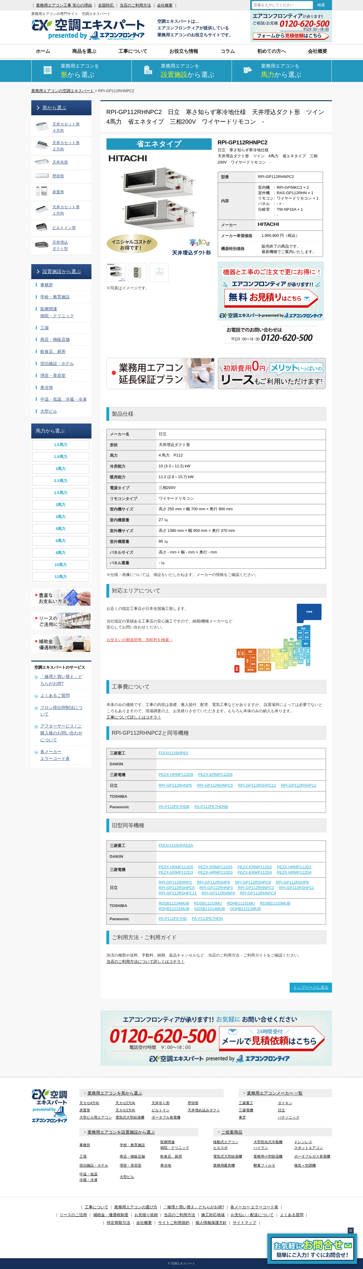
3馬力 (61, 504)
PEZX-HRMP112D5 (176, 867)
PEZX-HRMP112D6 (176, 774)
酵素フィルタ (264, 1165)
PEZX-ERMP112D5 (215, 867)
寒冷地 (46, 387)
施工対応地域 (213, 1215)
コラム (227, 51)
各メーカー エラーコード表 (254, 1207)
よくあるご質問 (55, 695)
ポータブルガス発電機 (312, 1156)
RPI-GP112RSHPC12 (257, 785)
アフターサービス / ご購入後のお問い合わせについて (61, 733)
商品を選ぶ (84, 51)
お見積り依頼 (146, 1215)
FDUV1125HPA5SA (176, 845)
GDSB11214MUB (209, 908)
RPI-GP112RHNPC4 (258, 893)
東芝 (242, 1117)
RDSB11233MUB (275, 903)
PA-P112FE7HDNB (211, 806)
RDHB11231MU (241, 903)
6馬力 (61, 540)
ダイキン (285, 1103)
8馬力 (61, 552)
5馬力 (61, 528)
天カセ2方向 (125, 1103)
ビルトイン (161, 1110)
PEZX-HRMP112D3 (215, 872)
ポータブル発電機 (166, 1117)
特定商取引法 (118, 1222)
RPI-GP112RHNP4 (218, 893)
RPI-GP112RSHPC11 (178, 893)
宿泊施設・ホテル (57, 363)
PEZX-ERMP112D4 (255, 872)
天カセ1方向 (125, 1110)
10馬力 (60, 564)
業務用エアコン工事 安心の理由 (64, 5)
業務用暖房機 (224, 1165)
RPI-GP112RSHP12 (298, 785)
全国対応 (106, 5)
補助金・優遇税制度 (110, 1215)
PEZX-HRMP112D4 (294, 872)
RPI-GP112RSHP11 (296, 887)
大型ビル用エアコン (95, 1117)
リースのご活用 (73, 1215)
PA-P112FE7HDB (174, 806)
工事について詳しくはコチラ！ (133, 717)
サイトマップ (244, 1222)
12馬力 (60, 576)
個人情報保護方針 (211, 1222)
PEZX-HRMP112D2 (294, 867)
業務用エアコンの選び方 (135, 1207)
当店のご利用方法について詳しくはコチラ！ (145, 961)
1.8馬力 (60, 456)
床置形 (84, 1110)
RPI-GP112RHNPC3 (256, 887)
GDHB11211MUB (245, 908)
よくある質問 (291, 1215)
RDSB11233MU (208, 903)
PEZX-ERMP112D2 (255, 867)
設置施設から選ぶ (61, 271)
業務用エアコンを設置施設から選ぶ (121, 1132)
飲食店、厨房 (53, 351)
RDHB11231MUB (174, 908)
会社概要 (165, 5)
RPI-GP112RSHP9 (213, 882)
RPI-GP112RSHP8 (292, 882)
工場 (44, 327)
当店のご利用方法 (135, 5)
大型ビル (48, 411)
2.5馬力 (60, 492)
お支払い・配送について (252, 1215)
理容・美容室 (53, 375)
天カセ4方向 (89, 1103)
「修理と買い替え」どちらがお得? (193, 1207)
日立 (281, 1110)
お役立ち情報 (183, 51)
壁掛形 (193, 1103)
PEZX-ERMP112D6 (215, 774)
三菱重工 (246, 1103)
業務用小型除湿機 (268, 1156)
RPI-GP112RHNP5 (175, 785)
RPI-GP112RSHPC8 (177, 887)
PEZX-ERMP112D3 (176, 872)
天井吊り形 (161, 1103)
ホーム (43, 51)
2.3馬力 (60, 480)
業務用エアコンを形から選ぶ (115, 1093)
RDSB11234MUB (174, 903)
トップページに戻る (310, 987)
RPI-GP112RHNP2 (175, 882)
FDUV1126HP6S (173, 753)
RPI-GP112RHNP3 (216, 887)
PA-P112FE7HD (173, 918)
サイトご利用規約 (173, 1222)
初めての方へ (271, 51)
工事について (132, 51)
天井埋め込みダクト (204, 1110)
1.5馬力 (60, 444)
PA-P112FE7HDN (207, 918)
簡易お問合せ (312, 1249)
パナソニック (289, 1117)
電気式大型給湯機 (129, 1117)
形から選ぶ (54, 107)
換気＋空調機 (305, 1165)
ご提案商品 (231, 1132)
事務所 (46, 284)
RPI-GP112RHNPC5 (215, 785)
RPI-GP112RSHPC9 (253, 882)
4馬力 (61, 516)
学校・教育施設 (55, 296)
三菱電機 (246, 1110)
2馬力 (61, 468)
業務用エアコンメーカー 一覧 (275, 1093)
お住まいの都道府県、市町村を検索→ (139, 640)
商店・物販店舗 (55, 339)
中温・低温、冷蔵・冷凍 (63, 399)
